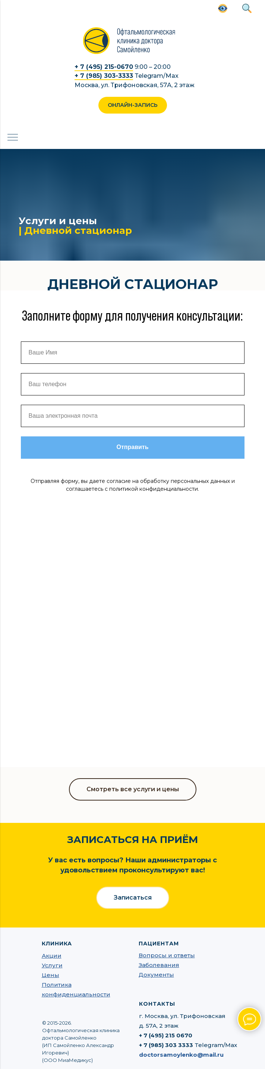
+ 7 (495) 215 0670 (165, 1035)
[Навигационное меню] (12, 137)
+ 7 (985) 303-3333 (104, 75)
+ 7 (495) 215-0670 (104, 66)
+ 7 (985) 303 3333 (166, 1045)
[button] (132, 105)
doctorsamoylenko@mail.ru (181, 1054)
